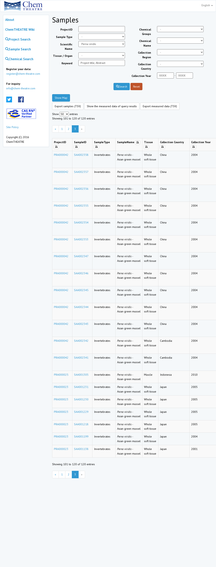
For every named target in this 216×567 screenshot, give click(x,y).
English (207, 5)
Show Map (61, 98)
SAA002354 (81, 222)
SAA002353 (81, 239)
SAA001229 (81, 412)
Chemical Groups (145, 32)
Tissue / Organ (62, 56)
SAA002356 (81, 189)
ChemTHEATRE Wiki (19, 29)
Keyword (67, 63)
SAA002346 (81, 273)
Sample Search (18, 49)
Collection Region (144, 55)
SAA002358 (81, 155)
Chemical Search (19, 59)
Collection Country (144, 66)
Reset (136, 86)
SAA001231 (81, 387)
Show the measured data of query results (112, 106)
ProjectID (66, 29)
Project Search (17, 39)
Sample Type (64, 37)
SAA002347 (81, 256)
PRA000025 (61, 374)
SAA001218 (81, 424)
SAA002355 (81, 205)
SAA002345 (81, 290)
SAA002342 (81, 341)
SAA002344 (81, 307)
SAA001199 (81, 436)
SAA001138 (81, 449)
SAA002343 (81, 324)
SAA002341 (81, 357)
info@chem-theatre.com (20, 88)
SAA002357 (81, 172)
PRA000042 (61, 155)
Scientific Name (66, 47)
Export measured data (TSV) (160, 106)
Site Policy (12, 127)
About (9, 19)
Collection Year (141, 76)
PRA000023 (61, 387)
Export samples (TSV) (68, 106)
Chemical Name (145, 43)
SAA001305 (81, 374)
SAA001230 (81, 399)
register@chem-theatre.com (23, 73)
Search (121, 86)
